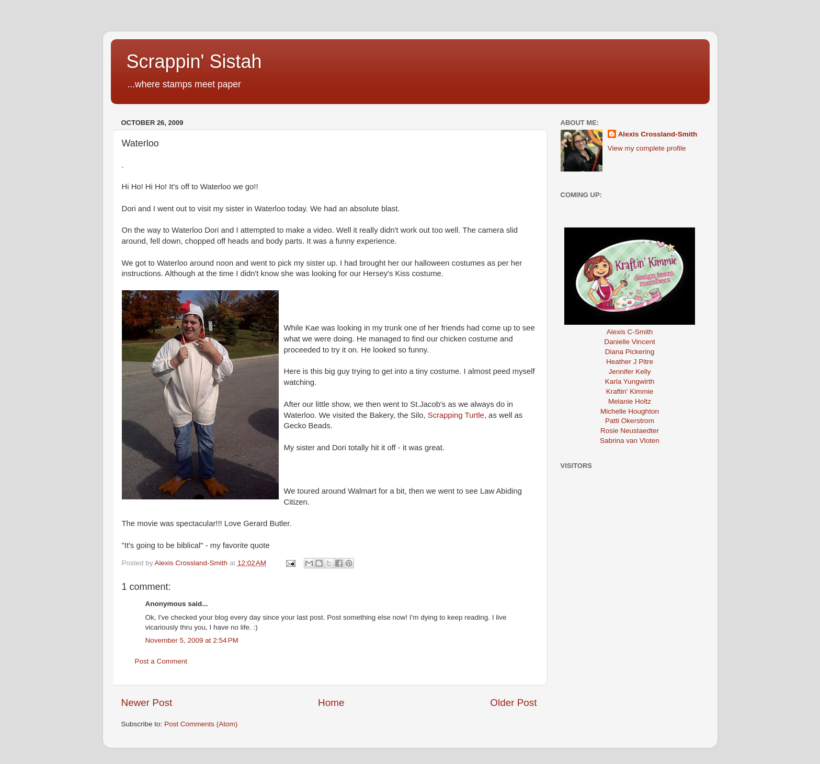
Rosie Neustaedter (629, 431)
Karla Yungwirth (629, 381)
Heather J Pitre (629, 362)
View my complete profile (647, 148)
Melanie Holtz (629, 401)
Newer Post (147, 702)
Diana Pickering (630, 352)
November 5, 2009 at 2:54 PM (191, 640)
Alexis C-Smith (630, 332)
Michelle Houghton (629, 411)
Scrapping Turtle (456, 415)
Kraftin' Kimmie (629, 391)
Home (331, 702)
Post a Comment (161, 661)
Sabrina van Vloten (629, 440)
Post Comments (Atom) (200, 724)
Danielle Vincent (629, 342)
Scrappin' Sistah (194, 61)
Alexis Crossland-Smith (658, 134)
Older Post (513, 702)
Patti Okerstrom (629, 421)
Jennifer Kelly (629, 371)
